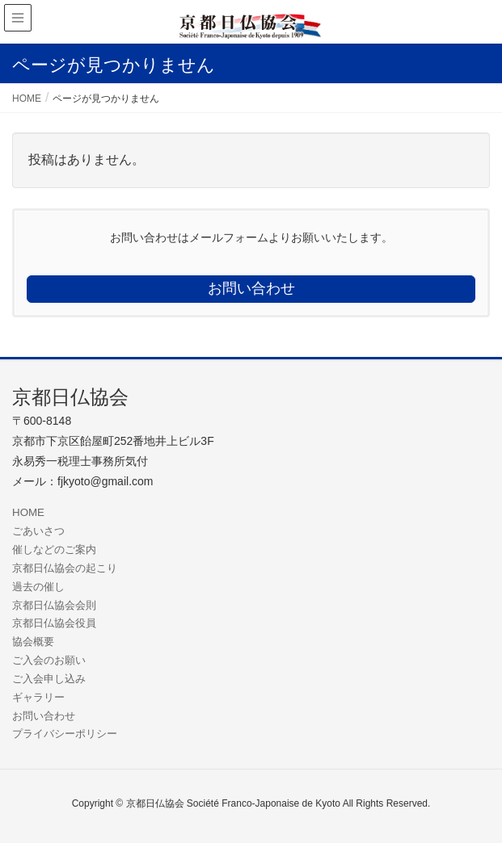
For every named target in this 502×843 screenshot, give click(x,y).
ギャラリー (38, 697)
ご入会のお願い (49, 660)
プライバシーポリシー (64, 734)
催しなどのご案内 (54, 549)
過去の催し (38, 587)
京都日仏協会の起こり (64, 568)
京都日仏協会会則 (54, 605)
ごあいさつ (38, 531)
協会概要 (33, 641)
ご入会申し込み (49, 679)
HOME (28, 512)
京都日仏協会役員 (54, 623)
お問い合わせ (43, 716)
